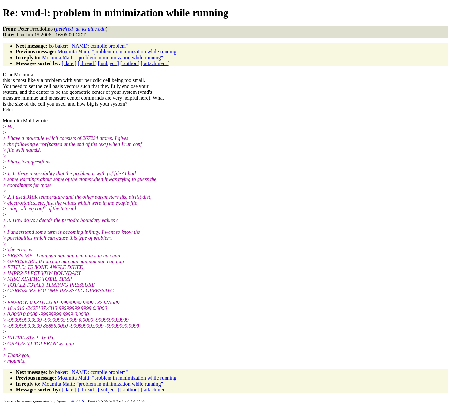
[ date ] (69, 63)
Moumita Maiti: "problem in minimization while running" (118, 51)
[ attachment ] (155, 63)
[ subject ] (108, 63)
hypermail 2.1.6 (70, 401)
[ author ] (130, 63)
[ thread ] (87, 63)
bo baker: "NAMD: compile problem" (88, 46)
